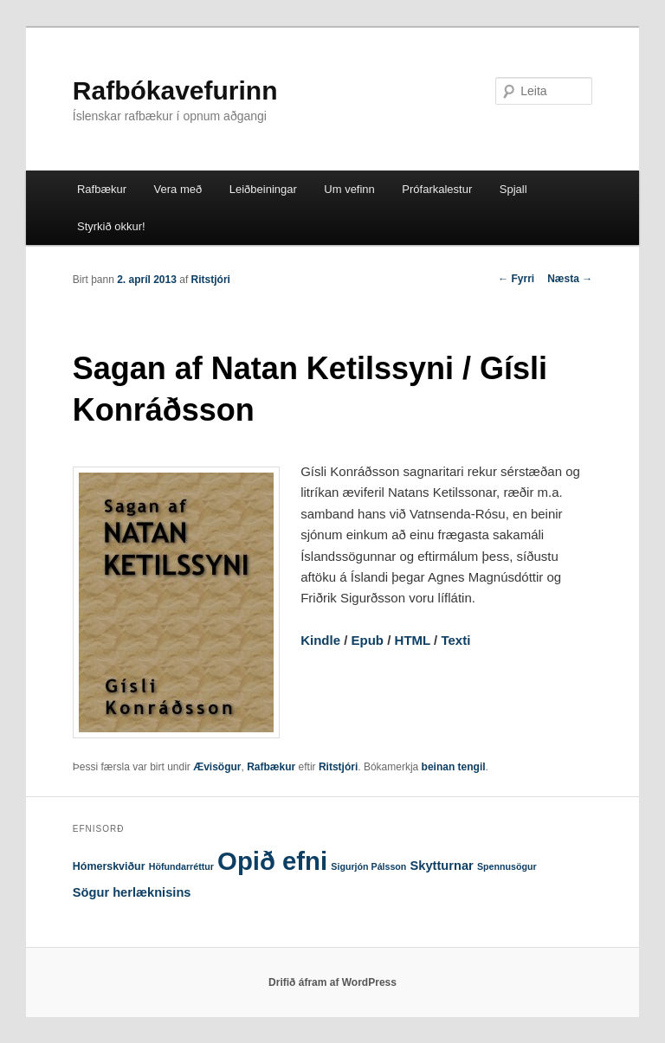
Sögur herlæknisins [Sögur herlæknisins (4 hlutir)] (132, 892)
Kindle (320, 640)
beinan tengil (454, 767)
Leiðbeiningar (263, 189)
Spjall (513, 189)
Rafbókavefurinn (175, 90)
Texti (455, 640)
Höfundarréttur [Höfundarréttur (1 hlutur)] (181, 866)
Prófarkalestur (437, 189)
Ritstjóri (210, 280)
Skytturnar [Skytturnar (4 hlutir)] (442, 865)
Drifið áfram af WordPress (332, 982)
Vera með (178, 189)
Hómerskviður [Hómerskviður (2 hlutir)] (109, 866)
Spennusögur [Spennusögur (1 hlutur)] (507, 866)
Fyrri (516, 279)
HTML (412, 640)
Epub (368, 640)
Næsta (569, 279)
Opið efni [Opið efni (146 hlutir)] (272, 861)
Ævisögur (217, 767)
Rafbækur (101, 189)
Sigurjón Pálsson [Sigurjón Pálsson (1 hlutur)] (368, 866)
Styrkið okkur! (111, 226)
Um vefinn (349, 189)
